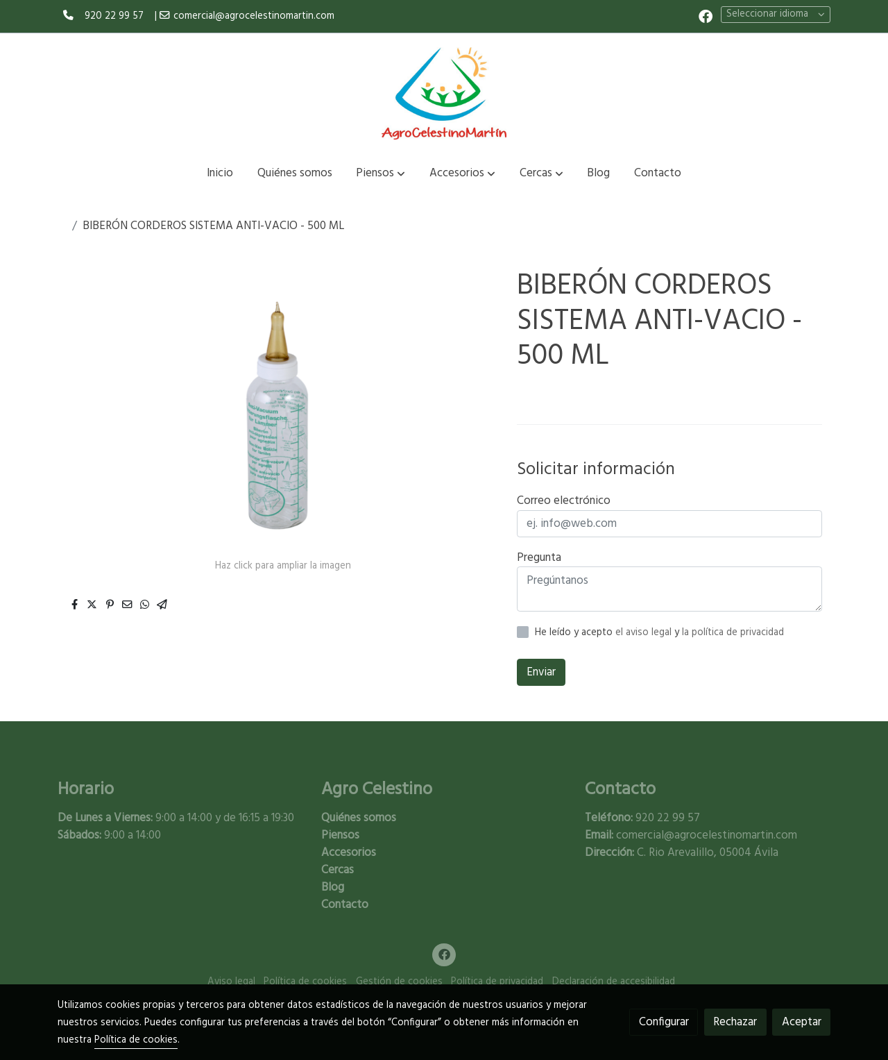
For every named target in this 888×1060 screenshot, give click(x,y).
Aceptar (801, 1022)
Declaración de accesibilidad (613, 982)
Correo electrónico (563, 501)
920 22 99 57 (114, 16)
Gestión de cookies (399, 982)
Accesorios (348, 852)
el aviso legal (644, 633)
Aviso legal (231, 982)
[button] (380, 173)
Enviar (541, 672)
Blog (332, 887)
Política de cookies (305, 982)
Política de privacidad (497, 982)
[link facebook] (705, 15)
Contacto (344, 904)
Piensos (340, 835)
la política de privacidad (733, 633)
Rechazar (735, 1022)
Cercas (337, 870)
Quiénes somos (358, 818)
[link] (444, 93)
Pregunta (539, 557)
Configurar (664, 1022)
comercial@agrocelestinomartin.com (253, 16)
